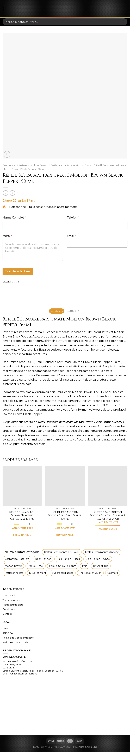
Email (71, 236)
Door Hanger (43, 559)
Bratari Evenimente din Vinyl (102, 552)
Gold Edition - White (98, 559)
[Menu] (5, 8)
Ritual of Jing (101, 566)
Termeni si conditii (12, 600)
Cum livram (9, 609)
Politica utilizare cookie (15, 642)
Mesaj (7, 236)
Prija (84, 566)
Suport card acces (62, 573)
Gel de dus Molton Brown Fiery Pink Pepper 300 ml (65, 516)
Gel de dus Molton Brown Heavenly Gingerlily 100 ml (22, 516)
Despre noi (9, 595)
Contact (7, 614)
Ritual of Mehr (37, 573)
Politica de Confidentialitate (18, 638)
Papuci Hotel (35, 566)
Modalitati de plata (13, 605)
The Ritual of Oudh (90, 573)
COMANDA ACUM (22, 535)
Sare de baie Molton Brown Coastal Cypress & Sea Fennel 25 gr (107, 516)
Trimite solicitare (17, 271)
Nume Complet (14, 217)
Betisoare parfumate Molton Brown (71, 165)
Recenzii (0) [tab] (73, 311)
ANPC (6, 629)
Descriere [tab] (56, 311)
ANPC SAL (8, 633)
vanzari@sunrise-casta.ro (23, 674)
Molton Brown (38, 165)
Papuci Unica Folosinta (62, 566)
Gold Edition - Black (68, 559)
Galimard (112, 573)
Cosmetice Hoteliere (15, 165)
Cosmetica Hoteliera (17, 559)
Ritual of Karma (14, 573)
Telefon (73, 217)
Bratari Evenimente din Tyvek (61, 552)
